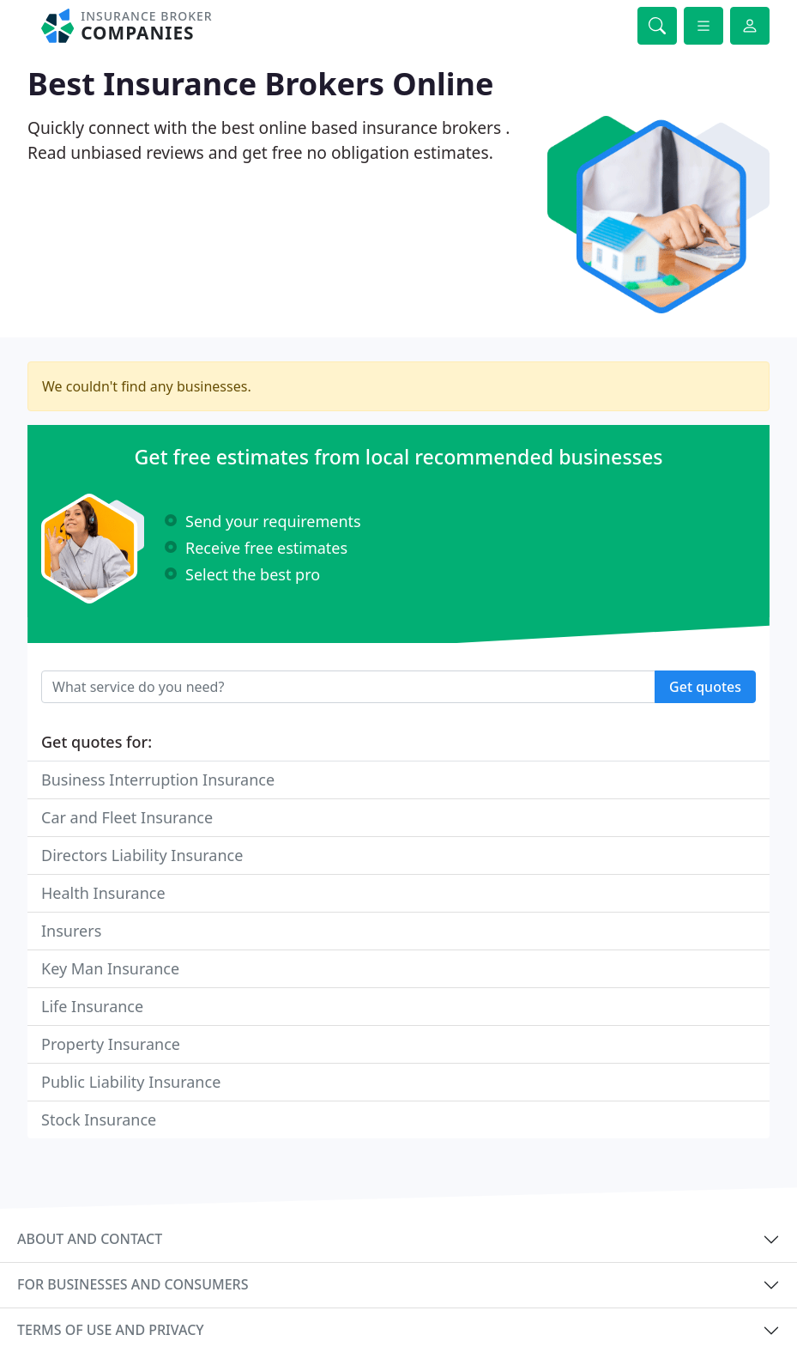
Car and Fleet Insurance (127, 817)
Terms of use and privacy (110, 1329)
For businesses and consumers (132, 1284)
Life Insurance (92, 1006)
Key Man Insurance (110, 968)
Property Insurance (110, 1044)
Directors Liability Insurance (142, 855)
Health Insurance (103, 893)
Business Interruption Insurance (158, 779)
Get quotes (705, 686)
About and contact (89, 1238)
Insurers (71, 930)
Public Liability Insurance (130, 1081)
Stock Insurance (98, 1119)
